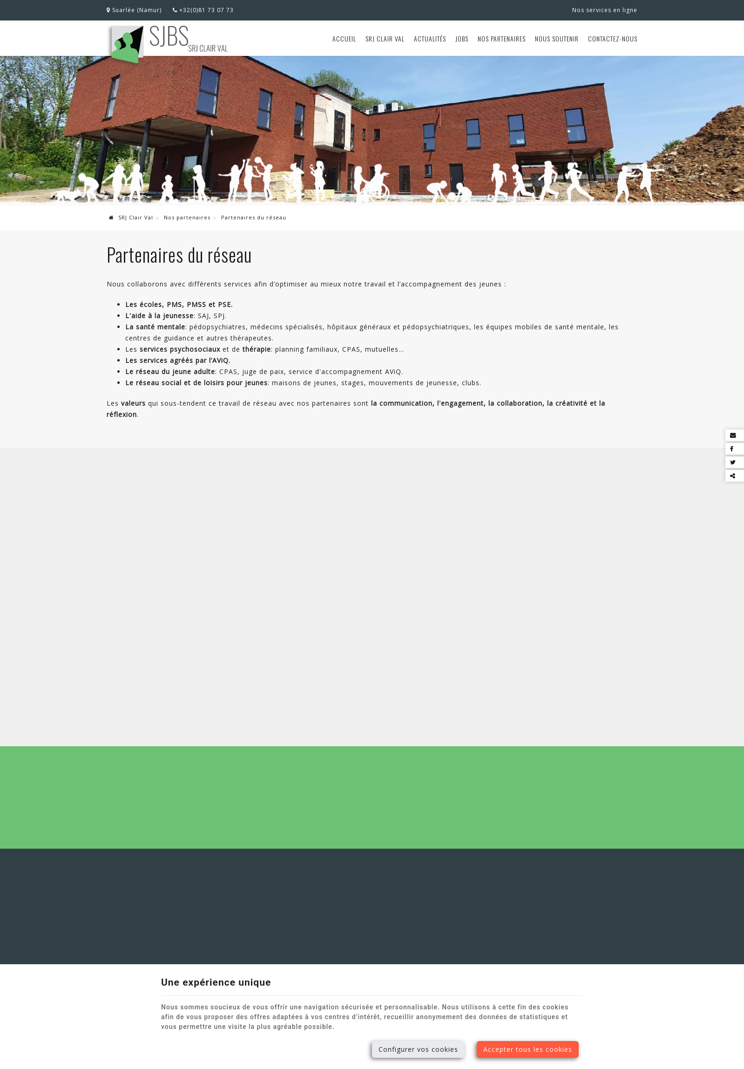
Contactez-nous (612, 38)
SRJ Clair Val (385, 38)
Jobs (461, 38)
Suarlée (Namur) (134, 10)
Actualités (430, 38)
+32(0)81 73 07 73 (203, 10)
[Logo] (168, 45)
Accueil (344, 38)
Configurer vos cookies (418, 1049)
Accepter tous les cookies (527, 1049)
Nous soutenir (557, 38)
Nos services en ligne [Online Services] (604, 10)
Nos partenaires (502, 38)
